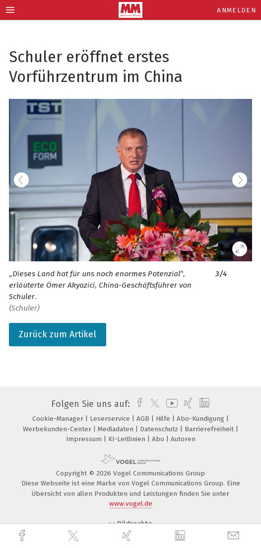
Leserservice (111, 418)
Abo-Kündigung (201, 418)
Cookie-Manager (58, 418)
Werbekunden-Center (58, 429)
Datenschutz (160, 429)
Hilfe (164, 418)
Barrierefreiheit (210, 429)
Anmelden (236, 10)
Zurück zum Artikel (57, 334)
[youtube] (170, 403)
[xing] (128, 536)
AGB (143, 418)
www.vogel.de (130, 503)
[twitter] (74, 536)
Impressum (85, 439)
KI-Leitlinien (127, 439)
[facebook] (23, 536)
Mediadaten (116, 429)
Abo (159, 439)
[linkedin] (181, 536)
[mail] (235, 536)
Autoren (183, 439)
